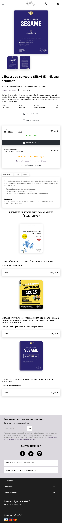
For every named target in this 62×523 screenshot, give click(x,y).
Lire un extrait (31, 114)
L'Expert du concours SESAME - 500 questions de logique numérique (28, 380)
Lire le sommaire (31, 120)
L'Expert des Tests (9, 90)
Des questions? (20, 463)
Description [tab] (7, 175)
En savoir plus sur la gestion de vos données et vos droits (30, 438)
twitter (31, 453)
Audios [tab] (17, 175)
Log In (46, 4)
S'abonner (29, 428)
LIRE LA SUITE (13, 101)
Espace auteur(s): (21, 470)
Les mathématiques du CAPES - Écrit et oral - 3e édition (27, 261)
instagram (39, 453)
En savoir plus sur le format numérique (31, 161)
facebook (22, 453)
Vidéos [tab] (25, 175)
